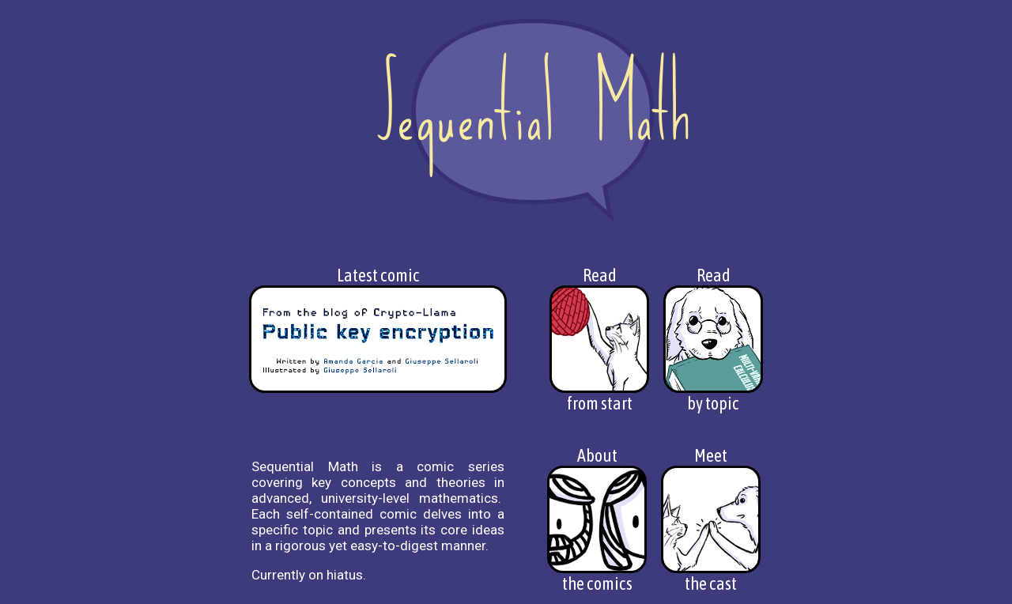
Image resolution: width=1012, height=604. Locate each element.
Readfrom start (599, 339)
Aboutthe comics (597, 519)
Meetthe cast (711, 519)
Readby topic (713, 339)
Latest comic (378, 329)
